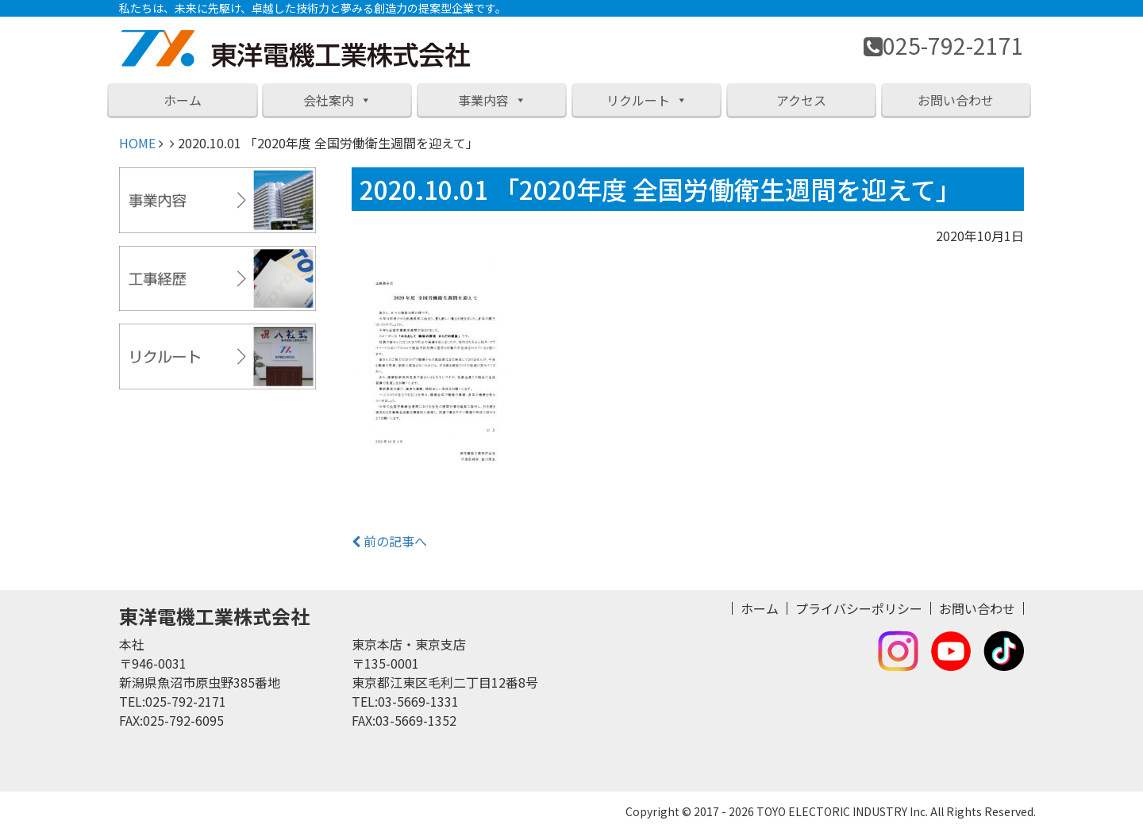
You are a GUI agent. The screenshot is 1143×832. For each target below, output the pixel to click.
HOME (137, 142)
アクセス (801, 99)
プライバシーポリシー (858, 608)
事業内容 (492, 100)
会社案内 (337, 100)
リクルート (646, 100)
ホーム (183, 99)
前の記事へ (389, 540)
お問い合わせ (956, 99)
